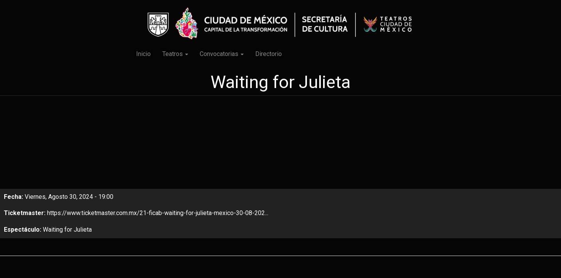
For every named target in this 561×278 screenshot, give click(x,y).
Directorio (268, 54)
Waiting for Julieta (67, 229)
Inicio (143, 54)
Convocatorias (222, 54)
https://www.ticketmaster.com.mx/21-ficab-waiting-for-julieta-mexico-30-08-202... (157, 213)
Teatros (175, 54)
